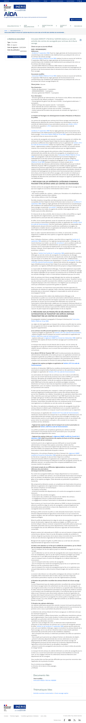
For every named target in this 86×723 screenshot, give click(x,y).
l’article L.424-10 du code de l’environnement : (54, 426)
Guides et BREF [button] (63, 26)
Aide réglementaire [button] (29, 26)
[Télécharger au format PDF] (80, 40)
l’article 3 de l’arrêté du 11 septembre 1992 (51, 253)
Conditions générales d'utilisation (30, 716)
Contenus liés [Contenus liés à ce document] (17, 57)
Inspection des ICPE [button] (47, 26)
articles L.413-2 (72, 124)
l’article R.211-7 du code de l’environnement (65, 413)
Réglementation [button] (13, 26)
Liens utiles (43, 716)
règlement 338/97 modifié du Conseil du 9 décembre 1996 (55, 454)
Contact (6, 716)
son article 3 (52, 207)
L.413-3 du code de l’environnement (42, 262)
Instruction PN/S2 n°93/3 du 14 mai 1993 (44, 58)
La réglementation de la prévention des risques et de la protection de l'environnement (25, 17)
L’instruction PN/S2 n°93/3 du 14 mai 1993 (53, 134)
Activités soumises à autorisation (43, 693)
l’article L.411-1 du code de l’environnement (68, 332)
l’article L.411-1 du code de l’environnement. (62, 372)
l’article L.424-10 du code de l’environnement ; (45, 336)
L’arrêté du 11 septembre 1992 (40, 131)
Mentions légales (14, 716)
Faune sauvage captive (61, 693)
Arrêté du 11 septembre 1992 (41, 53)
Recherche (78, 26)
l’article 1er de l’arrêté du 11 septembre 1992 (50, 626)
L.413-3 (49, 126)
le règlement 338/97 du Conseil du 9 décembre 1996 (59, 338)
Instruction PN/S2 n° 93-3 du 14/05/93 (44, 680)
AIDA (5, 30)
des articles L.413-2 (73, 260)
